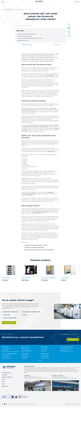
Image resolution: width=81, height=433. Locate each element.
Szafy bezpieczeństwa (7, 381)
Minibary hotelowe (64, 375)
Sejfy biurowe (25, 203)
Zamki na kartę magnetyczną (66, 377)
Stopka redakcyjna (18, 429)
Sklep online (4, 412)
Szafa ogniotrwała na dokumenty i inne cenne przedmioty (39, 274)
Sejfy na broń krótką (26, 375)
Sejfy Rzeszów (27, 401)
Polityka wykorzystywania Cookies (29, 429)
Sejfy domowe (5, 372)
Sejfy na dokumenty (45, 374)
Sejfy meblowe (5, 375)
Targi (3, 405)
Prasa (3, 407)
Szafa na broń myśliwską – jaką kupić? (34, 272)
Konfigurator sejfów (9, 348)
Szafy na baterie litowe (7, 383)
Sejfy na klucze (44, 375)
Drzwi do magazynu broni (27, 377)
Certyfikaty (4, 400)
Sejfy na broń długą (26, 374)
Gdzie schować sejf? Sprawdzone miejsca (27, 64)
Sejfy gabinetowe (25, 382)
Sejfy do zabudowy (26, 303)
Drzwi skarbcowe (44, 381)
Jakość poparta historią (29, 392)
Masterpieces (24, 383)
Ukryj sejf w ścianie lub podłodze (25, 67)
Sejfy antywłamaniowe (7, 374)
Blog (3, 409)
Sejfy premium (25, 379)
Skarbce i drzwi (45, 379)
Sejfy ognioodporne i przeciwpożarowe (10, 377)
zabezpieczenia (51, 176)
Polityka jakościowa (6, 398)
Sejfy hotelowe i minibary (66, 372)
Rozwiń (40, 386)
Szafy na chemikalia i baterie (9, 379)
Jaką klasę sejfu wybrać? (23, 71)
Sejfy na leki (43, 377)
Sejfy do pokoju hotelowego (66, 374)
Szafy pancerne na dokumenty (48, 303)
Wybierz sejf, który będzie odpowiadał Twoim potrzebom (30, 69)
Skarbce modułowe (45, 382)
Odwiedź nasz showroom (57, 401)
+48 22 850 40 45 (64, 360)
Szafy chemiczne (5, 382)
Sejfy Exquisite (25, 381)
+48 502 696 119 (74, 360)
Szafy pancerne (6, 303)
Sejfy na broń (25, 372)
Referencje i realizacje (7, 402)
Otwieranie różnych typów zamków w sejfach (36, 269)
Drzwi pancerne (44, 383)
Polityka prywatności (10, 429)
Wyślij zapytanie (73, 365)
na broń (24, 188)
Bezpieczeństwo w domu (26, 75)
